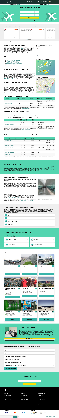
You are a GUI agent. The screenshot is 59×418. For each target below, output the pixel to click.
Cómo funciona (36, 1)
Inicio (6, 41)
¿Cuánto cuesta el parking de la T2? (11, 353)
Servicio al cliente (44, 1)
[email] (29, 381)
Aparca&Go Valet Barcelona (9, 101)
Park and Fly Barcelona (8, 103)
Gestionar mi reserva (29, 338)
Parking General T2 (27, 73)
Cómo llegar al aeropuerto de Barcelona (13, 197)
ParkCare (22, 48)
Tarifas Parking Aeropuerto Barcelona (12, 61)
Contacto (39, 400)
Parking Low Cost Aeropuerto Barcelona (12, 59)
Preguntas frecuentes (41, 395)
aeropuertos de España (23, 135)
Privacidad (47, 416)
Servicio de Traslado (11, 239)
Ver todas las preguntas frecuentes (10, 368)
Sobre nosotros (40, 404)
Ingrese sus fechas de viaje (11, 215)
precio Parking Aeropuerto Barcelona (25, 108)
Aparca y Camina (10, 244)
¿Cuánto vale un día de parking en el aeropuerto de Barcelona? (16, 356)
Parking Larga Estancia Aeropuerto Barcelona (13, 60)
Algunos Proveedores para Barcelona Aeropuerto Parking (14, 65)
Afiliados (39, 398)
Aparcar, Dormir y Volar (36, 244)
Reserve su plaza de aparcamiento (12, 221)
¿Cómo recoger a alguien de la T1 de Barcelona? (13, 362)
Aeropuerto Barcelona (7, 395)
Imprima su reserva (9, 224)
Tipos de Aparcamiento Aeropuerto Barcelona (13, 64)
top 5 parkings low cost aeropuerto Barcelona (26, 200)
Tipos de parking (23, 400)
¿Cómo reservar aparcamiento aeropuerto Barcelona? (14, 63)
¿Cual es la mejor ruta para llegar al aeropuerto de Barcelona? (15, 365)
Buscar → (29, 17)
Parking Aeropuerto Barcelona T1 (36, 29)
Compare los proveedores (10, 218)
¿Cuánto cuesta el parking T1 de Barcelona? (12, 359)
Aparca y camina (23, 398)
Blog (39, 403)
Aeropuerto (29, 1)
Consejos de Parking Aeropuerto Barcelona (12, 62)
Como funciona (40, 402)
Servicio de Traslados (24, 395)
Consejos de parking (41, 399)
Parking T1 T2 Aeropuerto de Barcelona (12, 58)
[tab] (28, 39)
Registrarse (29, 383)
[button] (45, 86)
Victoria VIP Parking (50, 55)
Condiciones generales (52, 416)
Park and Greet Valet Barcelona (9, 145)
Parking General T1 (13, 72)
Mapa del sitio (23, 402)
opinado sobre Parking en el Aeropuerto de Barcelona (30, 26)
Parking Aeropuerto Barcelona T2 (10, 29)
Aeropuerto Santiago (7, 398)
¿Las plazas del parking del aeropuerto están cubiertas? (14, 350)
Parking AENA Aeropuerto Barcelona (9, 78)
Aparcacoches (35, 239)
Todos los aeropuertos (7, 399)
